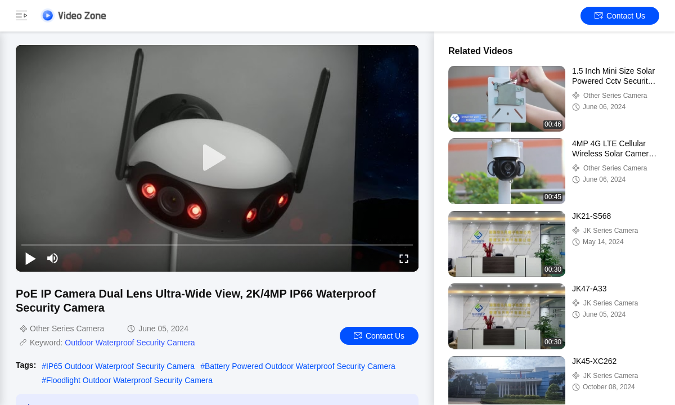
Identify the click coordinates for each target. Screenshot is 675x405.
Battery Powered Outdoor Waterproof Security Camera (300, 366)
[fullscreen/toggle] (404, 258)
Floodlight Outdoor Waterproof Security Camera (129, 380)
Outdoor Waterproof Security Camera (130, 342)
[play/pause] (30, 258)
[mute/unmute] (53, 258)
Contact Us (620, 15)
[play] (217, 158)
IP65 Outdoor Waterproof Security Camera (120, 366)
